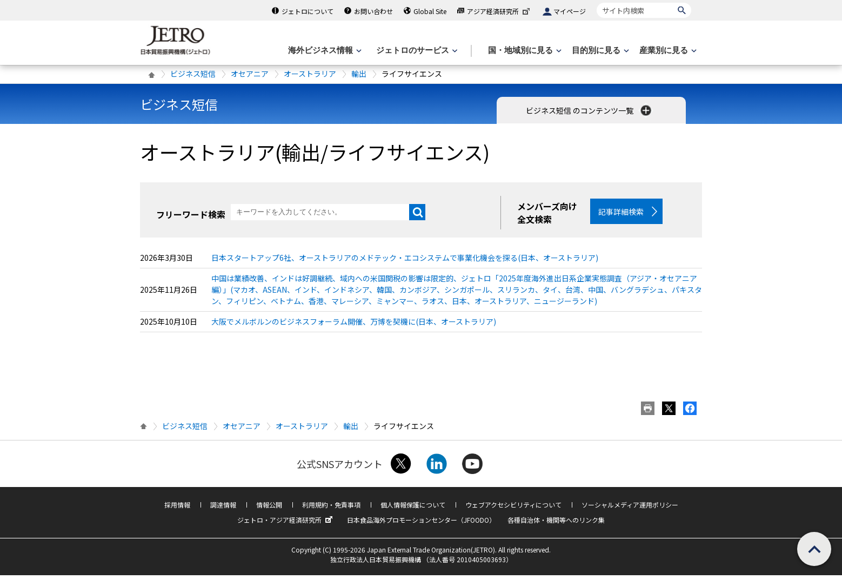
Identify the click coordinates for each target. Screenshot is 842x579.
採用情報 (177, 508)
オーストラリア (310, 73)
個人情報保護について (412, 508)
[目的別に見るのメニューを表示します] (599, 50)
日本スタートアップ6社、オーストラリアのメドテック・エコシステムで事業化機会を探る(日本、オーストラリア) (404, 261)
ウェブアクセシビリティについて (513, 508)
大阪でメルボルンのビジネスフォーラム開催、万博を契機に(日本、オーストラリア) (353, 325)
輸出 (358, 73)
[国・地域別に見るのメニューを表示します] (523, 50)
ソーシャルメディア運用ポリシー (630, 508)
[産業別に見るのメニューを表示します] (666, 50)
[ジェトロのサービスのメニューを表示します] (416, 50)
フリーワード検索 (190, 214)
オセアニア (250, 73)
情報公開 (269, 508)
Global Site (429, 11)
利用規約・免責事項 (331, 508)
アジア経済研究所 (499, 11)
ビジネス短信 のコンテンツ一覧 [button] (589, 110)
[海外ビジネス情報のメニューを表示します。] (323, 50)
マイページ (569, 11)
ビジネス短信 (193, 73)
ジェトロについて (307, 11)
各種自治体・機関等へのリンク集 (556, 523)
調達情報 (223, 508)
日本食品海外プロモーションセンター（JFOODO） (421, 523)
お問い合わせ (373, 11)
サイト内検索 (596, 2)
